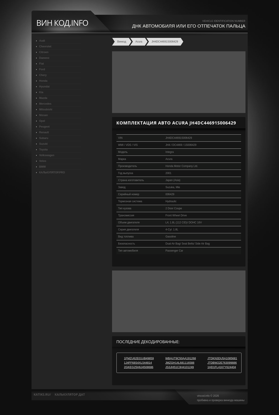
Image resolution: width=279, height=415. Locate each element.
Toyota (43, 149)
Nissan (43, 115)
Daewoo (44, 57)
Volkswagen (46, 155)
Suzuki (43, 143)
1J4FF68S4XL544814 (138, 362)
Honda (43, 80)
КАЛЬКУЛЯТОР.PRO (52, 172)
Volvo (42, 161)
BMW (42, 166)
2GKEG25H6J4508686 (138, 367)
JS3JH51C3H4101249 (179, 367)
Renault (44, 132)
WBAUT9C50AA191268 (180, 358)
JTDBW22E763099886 (222, 362)
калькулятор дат (70, 394)
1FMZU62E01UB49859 (139, 358)
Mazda (43, 98)
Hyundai (44, 86)
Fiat (41, 63)
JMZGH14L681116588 (179, 362)
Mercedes (45, 103)
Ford (42, 69)
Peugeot (44, 126)
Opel (42, 120)
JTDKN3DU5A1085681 (222, 358)
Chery (43, 75)
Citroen (44, 52)
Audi (42, 40)
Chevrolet (45, 46)
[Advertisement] (177, 82)
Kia (41, 92)
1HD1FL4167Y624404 (221, 367)
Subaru (43, 138)
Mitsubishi (45, 109)
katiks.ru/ (42, 394)
